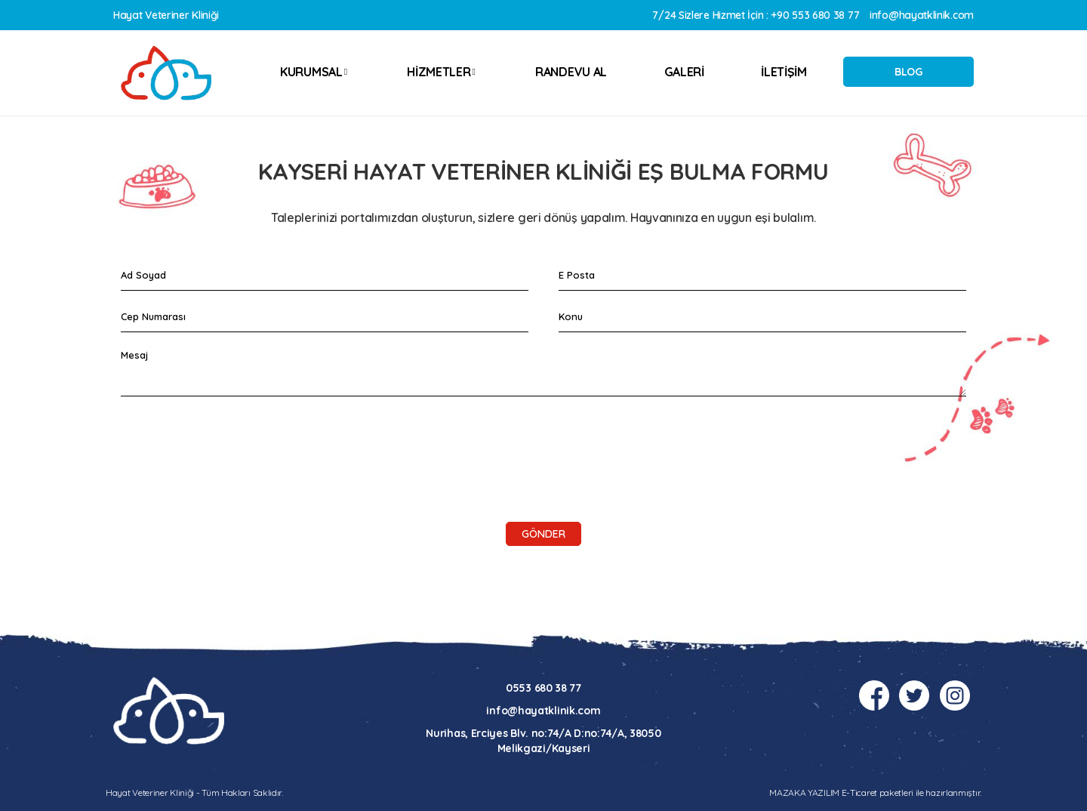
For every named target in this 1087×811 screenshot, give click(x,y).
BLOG (908, 72)
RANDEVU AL (571, 71)
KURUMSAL (313, 71)
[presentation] (235, 437)
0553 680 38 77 (543, 688)
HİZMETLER (441, 71)
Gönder (543, 534)
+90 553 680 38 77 (815, 15)
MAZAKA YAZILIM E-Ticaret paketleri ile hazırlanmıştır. (875, 792)
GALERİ (684, 71)
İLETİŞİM (784, 71)
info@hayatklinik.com (922, 15)
